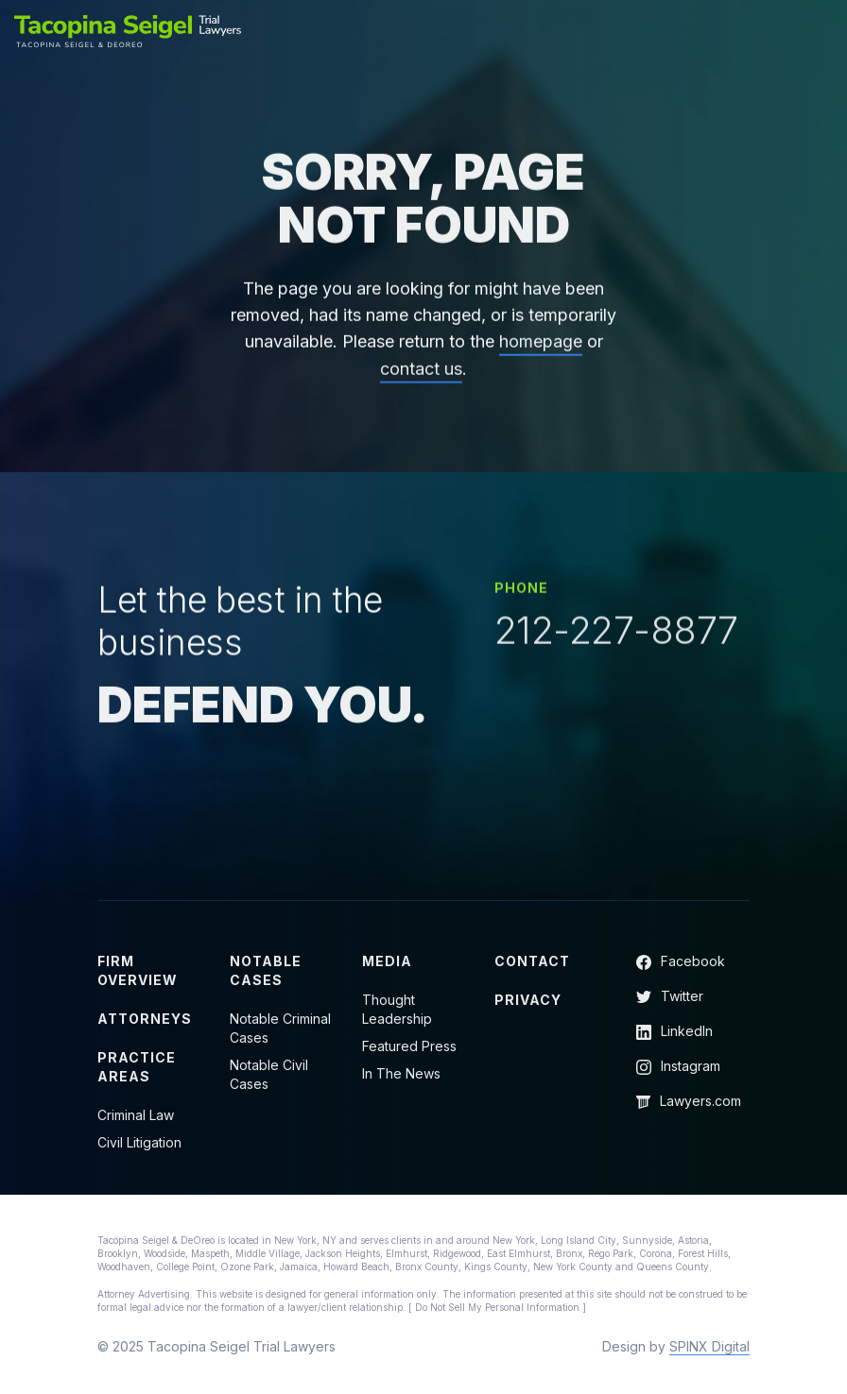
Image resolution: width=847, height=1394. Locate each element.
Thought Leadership (397, 1009)
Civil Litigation (139, 1142)
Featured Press (409, 1046)
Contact (532, 961)
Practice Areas (136, 1066)
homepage (540, 353)
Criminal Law (135, 1115)
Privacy (528, 1000)
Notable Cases (266, 970)
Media (387, 961)
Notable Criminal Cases (280, 1028)
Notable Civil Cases (269, 1074)
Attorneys (144, 1019)
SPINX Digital (709, 1346)
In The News (401, 1073)
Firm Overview (137, 970)
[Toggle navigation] (821, 31)
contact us (421, 380)
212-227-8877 (616, 634)
